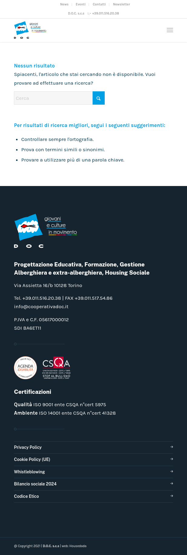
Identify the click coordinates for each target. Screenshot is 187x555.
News (64, 4)
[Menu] (170, 30)
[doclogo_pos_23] (77, 30)
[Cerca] (59, 98)
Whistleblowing (29, 471)
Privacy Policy (27, 447)
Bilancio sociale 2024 (35, 484)
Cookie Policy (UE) (32, 459)
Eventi (81, 4)
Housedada (78, 546)
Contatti (99, 4)
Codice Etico (26, 496)
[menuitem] (64, 4)
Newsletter (121, 4)
